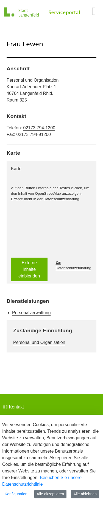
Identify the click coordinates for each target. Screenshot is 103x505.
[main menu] (94, 11)
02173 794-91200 (33, 134)
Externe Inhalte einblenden (29, 269)
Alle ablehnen (85, 494)
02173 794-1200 (39, 127)
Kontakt (13, 407)
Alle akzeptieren (50, 494)
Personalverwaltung (31, 312)
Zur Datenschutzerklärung (73, 265)
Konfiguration (16, 494)
